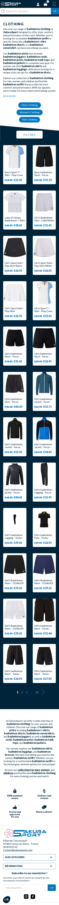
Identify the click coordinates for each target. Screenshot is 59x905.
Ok (55, 11)
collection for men (29, 769)
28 (37, 692)
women (45, 769)
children (8, 772)
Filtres (29, 135)
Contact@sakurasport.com (17, 849)
